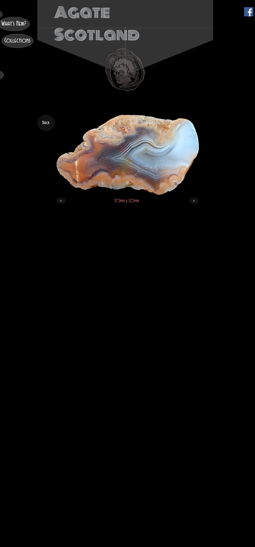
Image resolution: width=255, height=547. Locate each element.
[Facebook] (248, 11)
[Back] (46, 123)
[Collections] (17, 41)
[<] (61, 201)
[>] (194, 201)
